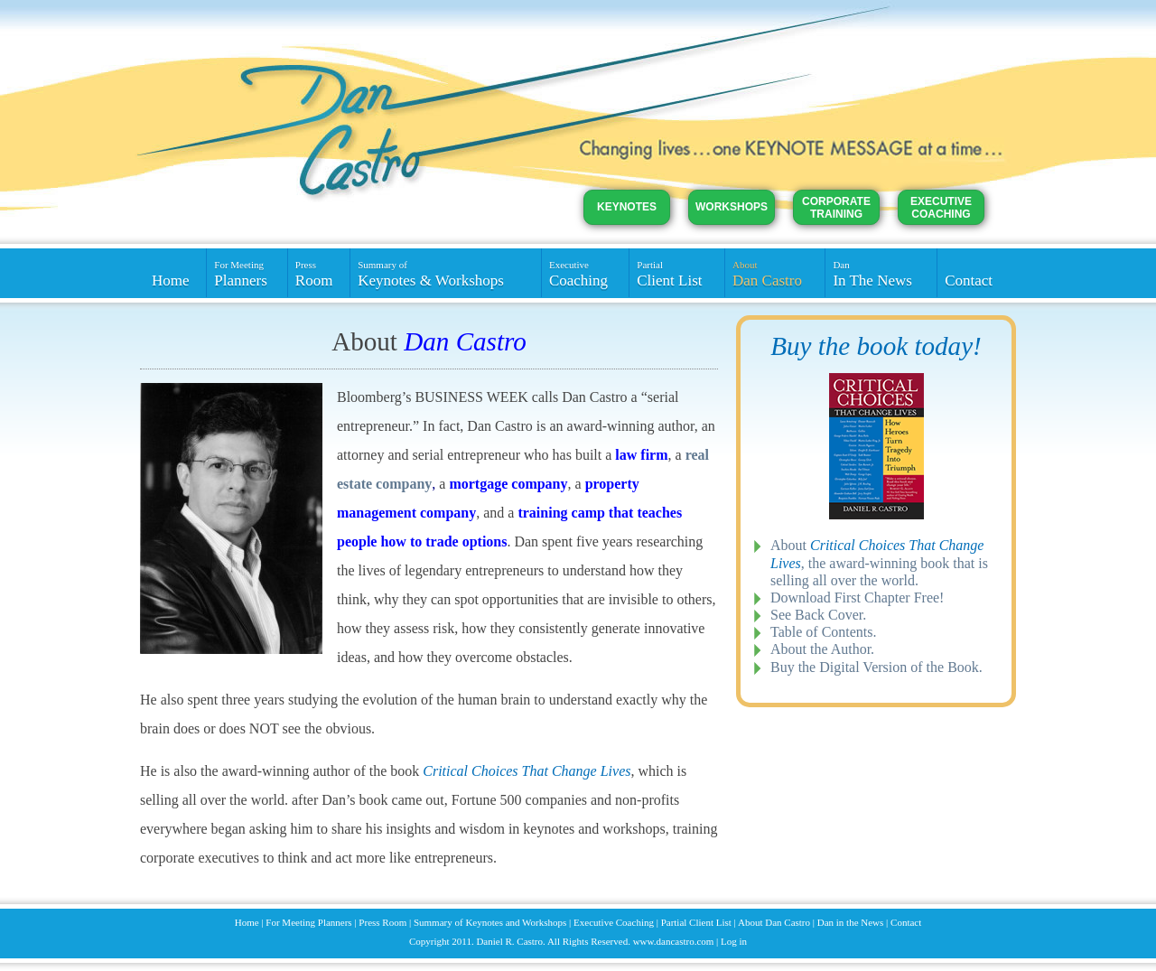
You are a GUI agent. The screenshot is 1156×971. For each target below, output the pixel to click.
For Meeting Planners (308, 922)
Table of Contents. (823, 632)
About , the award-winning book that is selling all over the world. (879, 562)
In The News (881, 273)
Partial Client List (696, 922)
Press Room (382, 922)
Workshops (731, 207)
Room (318, 273)
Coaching (585, 273)
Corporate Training (836, 207)
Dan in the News (850, 922)
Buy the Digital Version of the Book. (876, 667)
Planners (247, 273)
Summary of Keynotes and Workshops (490, 922)
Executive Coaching (941, 207)
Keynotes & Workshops (446, 273)
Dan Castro (774, 273)
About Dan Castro (774, 922)
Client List (677, 273)
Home (171, 280)
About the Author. (822, 649)
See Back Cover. (818, 614)
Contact (969, 280)
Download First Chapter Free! (857, 597)
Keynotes (627, 207)
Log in (734, 941)
